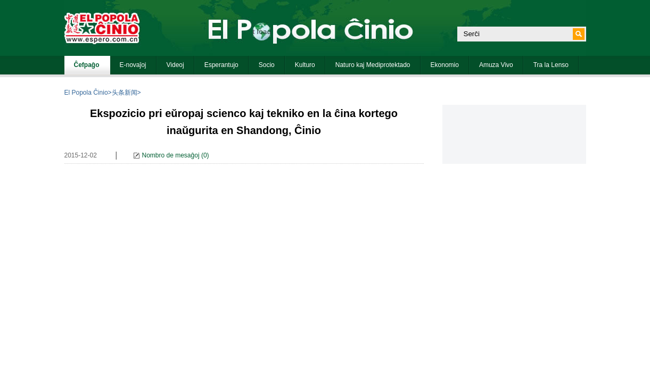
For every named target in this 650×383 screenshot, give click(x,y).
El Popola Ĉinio (86, 92)
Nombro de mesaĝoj (171, 155)
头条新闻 (124, 92)
